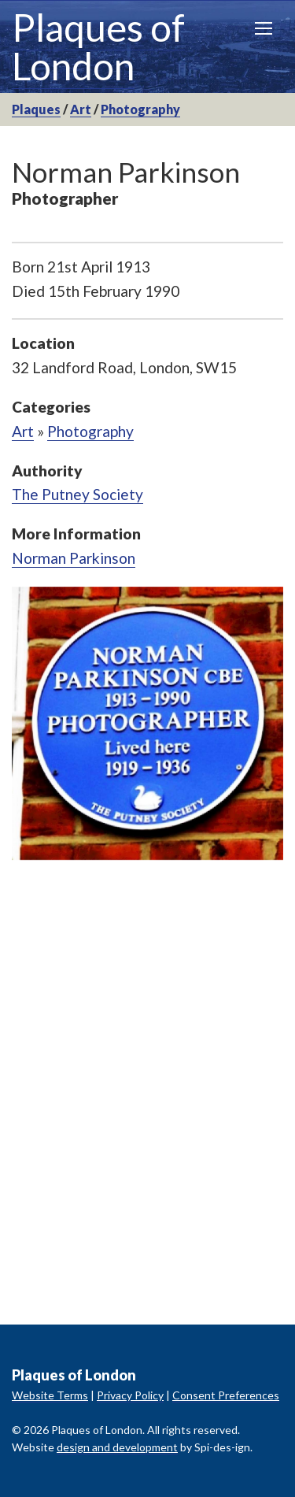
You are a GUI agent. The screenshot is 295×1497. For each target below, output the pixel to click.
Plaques (36, 109)
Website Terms (50, 1395)
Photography (140, 109)
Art (80, 109)
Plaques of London (98, 46)
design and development (117, 1447)
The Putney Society (77, 494)
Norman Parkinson (73, 558)
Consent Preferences (225, 1395)
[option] (147, 724)
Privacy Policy (130, 1395)
